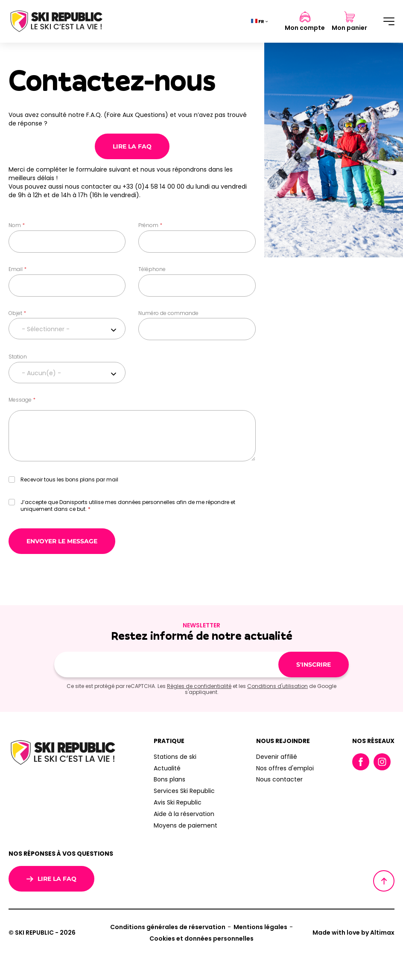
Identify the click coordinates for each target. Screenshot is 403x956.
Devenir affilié (276, 756)
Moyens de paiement (185, 825)
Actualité (167, 768)
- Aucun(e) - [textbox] (41, 373)
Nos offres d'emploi (285, 768)
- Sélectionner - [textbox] (46, 329)
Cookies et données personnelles (201, 938)
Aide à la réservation (184, 814)
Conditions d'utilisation (277, 686)
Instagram (382, 761)
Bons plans (169, 779)
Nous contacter (279, 779)
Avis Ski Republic (178, 802)
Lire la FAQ (132, 146)
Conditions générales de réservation (167, 927)
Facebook (360, 761)
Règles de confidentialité (199, 686)
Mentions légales (260, 927)
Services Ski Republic (184, 791)
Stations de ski (175, 756)
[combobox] (67, 328)
